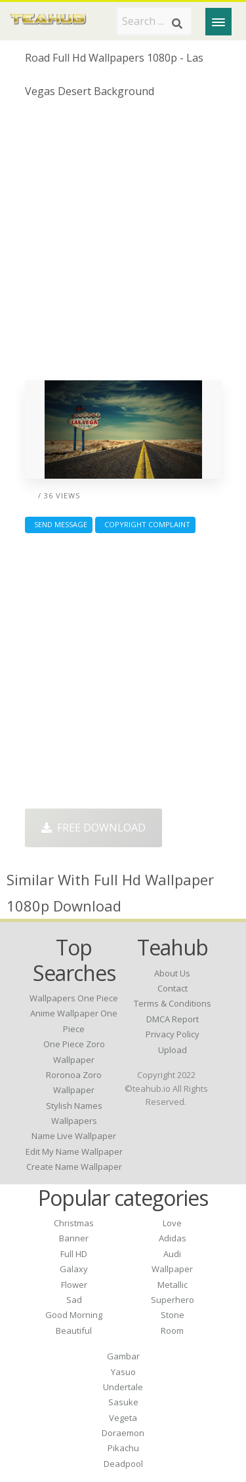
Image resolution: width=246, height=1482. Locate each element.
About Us (172, 973)
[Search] (177, 24)
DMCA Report (172, 1019)
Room (172, 1330)
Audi (172, 1254)
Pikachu (123, 1448)
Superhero (172, 1300)
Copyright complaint (145, 524)
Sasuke (123, 1402)
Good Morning (73, 1315)
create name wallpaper (74, 1166)
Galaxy (74, 1269)
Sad (74, 1300)
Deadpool (123, 1464)
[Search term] (154, 21)
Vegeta (123, 1418)
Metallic (172, 1285)
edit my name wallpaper (74, 1151)
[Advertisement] (123, 244)
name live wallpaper (73, 1136)
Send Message (58, 524)
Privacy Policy (172, 1034)
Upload (172, 1050)
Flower (74, 1285)
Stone (172, 1315)
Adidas (172, 1238)
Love (172, 1223)
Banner (74, 1238)
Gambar (123, 1356)
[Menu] (218, 21)
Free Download (93, 827)
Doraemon (123, 1433)
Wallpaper (172, 1269)
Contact (172, 988)
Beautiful (74, 1330)
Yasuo (123, 1372)
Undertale (123, 1387)
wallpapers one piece (74, 998)
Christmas (74, 1223)
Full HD (73, 1254)
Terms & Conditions (172, 1003)
